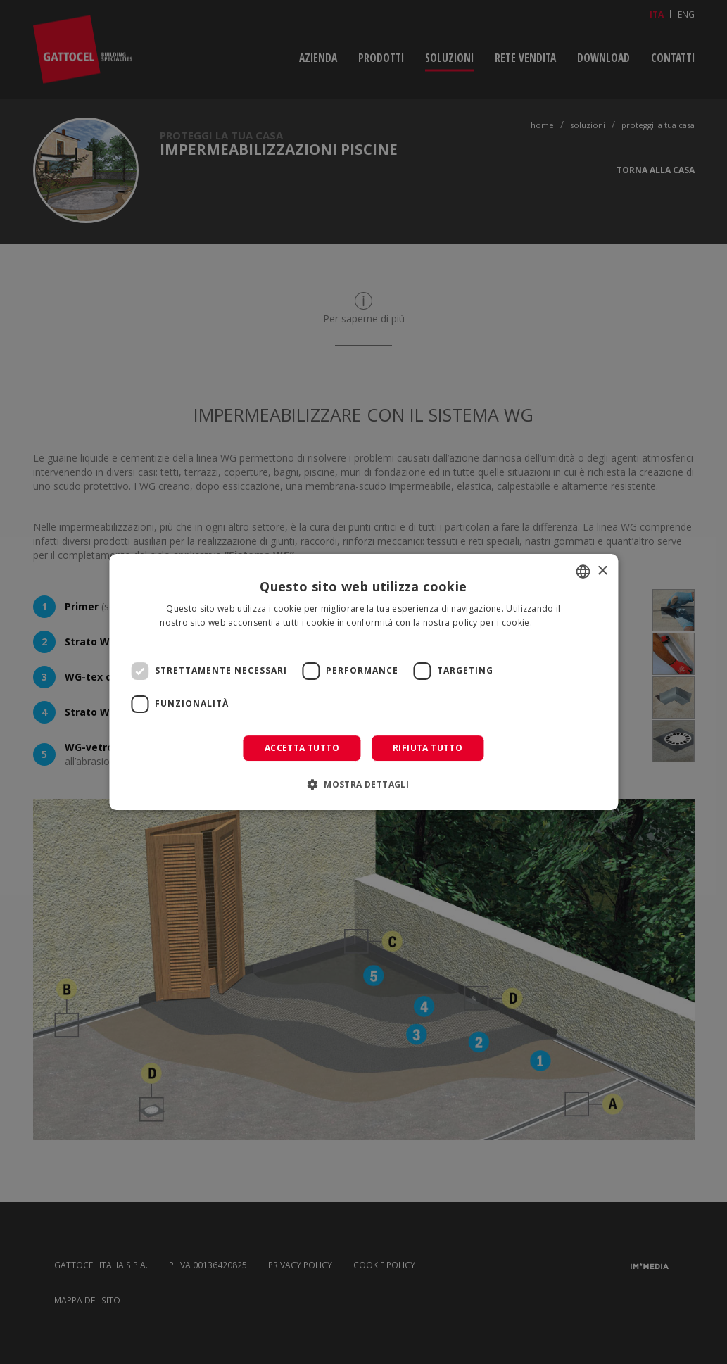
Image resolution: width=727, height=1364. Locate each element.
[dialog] (363, 682)
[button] (363, 784)
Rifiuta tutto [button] (427, 748)
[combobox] (583, 571)
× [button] (602, 571)
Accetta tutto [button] (302, 748)
